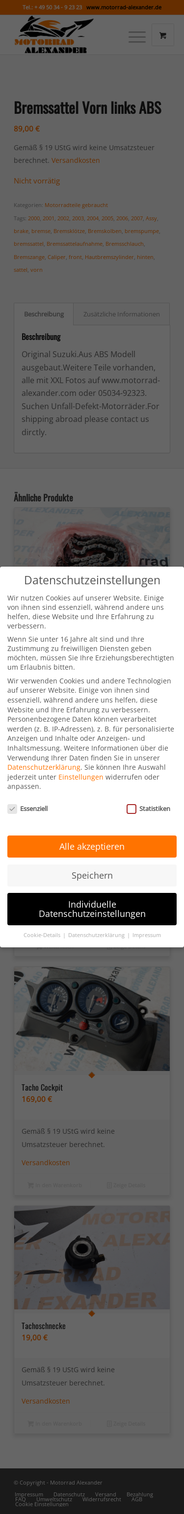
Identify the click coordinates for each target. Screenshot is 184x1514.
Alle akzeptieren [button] (92, 833)
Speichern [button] (92, 862)
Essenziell (27, 795)
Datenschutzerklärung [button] (97, 922)
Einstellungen (81, 763)
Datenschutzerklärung (43, 754)
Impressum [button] (146, 922)
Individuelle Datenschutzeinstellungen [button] (92, 896)
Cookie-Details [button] (43, 922)
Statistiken (148, 795)
